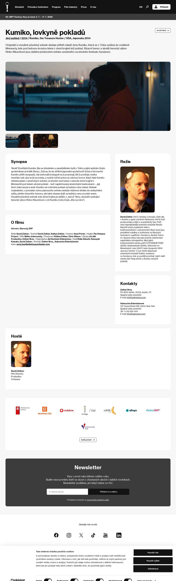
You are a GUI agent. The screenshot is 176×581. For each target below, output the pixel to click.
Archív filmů (161, 30)
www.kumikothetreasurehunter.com (33, 244)
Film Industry (70, 7)
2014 (24, 38)
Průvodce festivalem (38, 7)
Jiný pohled (12, 38)
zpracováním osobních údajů (98, 500)
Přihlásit (161, 7)
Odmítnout (153, 563)
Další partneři (86, 440)
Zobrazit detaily (144, 575)
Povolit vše (153, 547)
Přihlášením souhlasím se (88, 500)
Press (84, 7)
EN (140, 7)
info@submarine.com (136, 314)
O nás (93, 7)
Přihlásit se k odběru (108, 492)
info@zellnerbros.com (136, 297)
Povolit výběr (153, 555)
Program (56, 7)
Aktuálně (19, 7)
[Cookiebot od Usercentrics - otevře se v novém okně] (18, 576)
